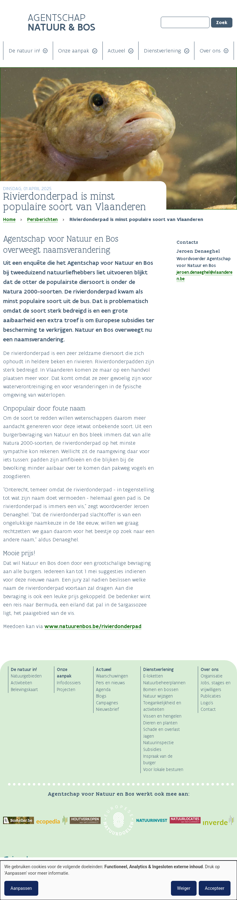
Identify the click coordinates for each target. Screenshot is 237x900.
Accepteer (214, 888)
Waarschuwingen (112, 676)
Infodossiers (69, 682)
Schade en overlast (161, 729)
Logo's (207, 703)
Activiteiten (21, 682)
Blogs (101, 696)
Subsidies (152, 749)
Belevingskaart (24, 689)
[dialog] (118, 880)
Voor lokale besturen (163, 769)
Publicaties (211, 696)
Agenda (103, 689)
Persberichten (42, 219)
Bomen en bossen (160, 689)
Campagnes (107, 703)
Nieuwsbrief (107, 709)
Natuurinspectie (158, 742)
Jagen (148, 736)
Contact (208, 709)
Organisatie (211, 676)
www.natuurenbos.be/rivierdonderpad (92, 626)
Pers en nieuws (110, 682)
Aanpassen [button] (21, 888)
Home (9, 219)
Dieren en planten (160, 723)
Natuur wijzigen (158, 696)
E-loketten (153, 676)
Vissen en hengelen (162, 716)
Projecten (66, 689)
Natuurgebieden (26, 676)
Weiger (183, 888)
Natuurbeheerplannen (164, 682)
